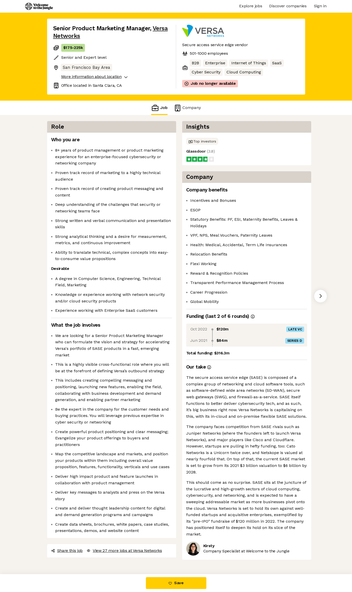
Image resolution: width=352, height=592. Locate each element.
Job (159, 108)
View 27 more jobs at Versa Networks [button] (124, 550)
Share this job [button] (67, 550)
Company (187, 108)
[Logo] (39, 6)
